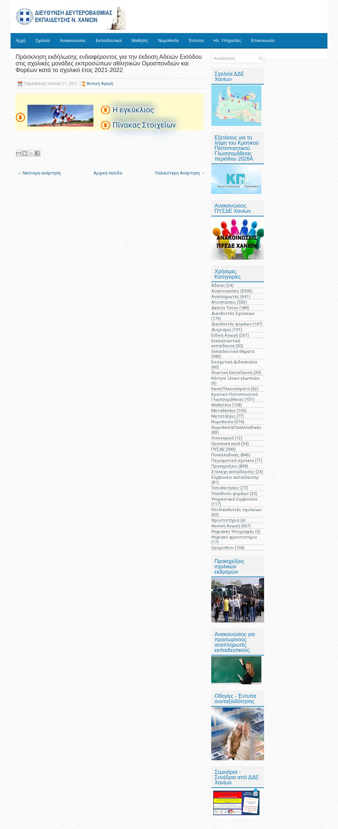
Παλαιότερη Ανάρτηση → (180, 172)
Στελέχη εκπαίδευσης (232, 471)
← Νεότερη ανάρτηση (39, 172)
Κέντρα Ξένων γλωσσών (235, 378)
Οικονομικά (222, 437)
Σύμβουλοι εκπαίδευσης (235, 477)
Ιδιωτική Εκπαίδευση (232, 372)
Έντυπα (196, 40)
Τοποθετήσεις (225, 487)
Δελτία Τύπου (224, 307)
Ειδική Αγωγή (224, 335)
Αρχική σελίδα (107, 172)
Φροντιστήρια (225, 520)
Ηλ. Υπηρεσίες (227, 40)
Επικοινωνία (263, 40)
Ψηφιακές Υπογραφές (232, 531)
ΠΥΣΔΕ (218, 449)
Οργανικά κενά (225, 443)
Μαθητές (140, 40)
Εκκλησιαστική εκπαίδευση (225, 343)
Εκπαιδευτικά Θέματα (232, 351)
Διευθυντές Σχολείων (232, 313)
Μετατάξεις (223, 416)
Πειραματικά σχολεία (232, 460)
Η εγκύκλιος (133, 110)
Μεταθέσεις (223, 410)
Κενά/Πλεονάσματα (230, 388)
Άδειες (218, 285)
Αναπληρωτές (225, 296)
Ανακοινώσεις (73, 40)
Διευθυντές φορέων (231, 323)
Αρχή (20, 40)
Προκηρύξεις (224, 466)
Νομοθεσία (168, 40)
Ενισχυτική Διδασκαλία (234, 361)
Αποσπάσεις (223, 302)
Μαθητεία (221, 404)
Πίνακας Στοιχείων (144, 125)
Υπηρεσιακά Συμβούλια (234, 499)
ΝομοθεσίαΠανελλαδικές (236, 427)
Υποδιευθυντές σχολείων (236, 509)
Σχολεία (42, 40)
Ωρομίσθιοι (222, 547)
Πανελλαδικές (225, 454)
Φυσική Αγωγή (99, 83)
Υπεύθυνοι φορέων (230, 493)
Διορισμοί (221, 329)
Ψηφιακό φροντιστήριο (234, 537)
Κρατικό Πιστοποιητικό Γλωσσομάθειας (234, 397)
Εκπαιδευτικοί (109, 40)
